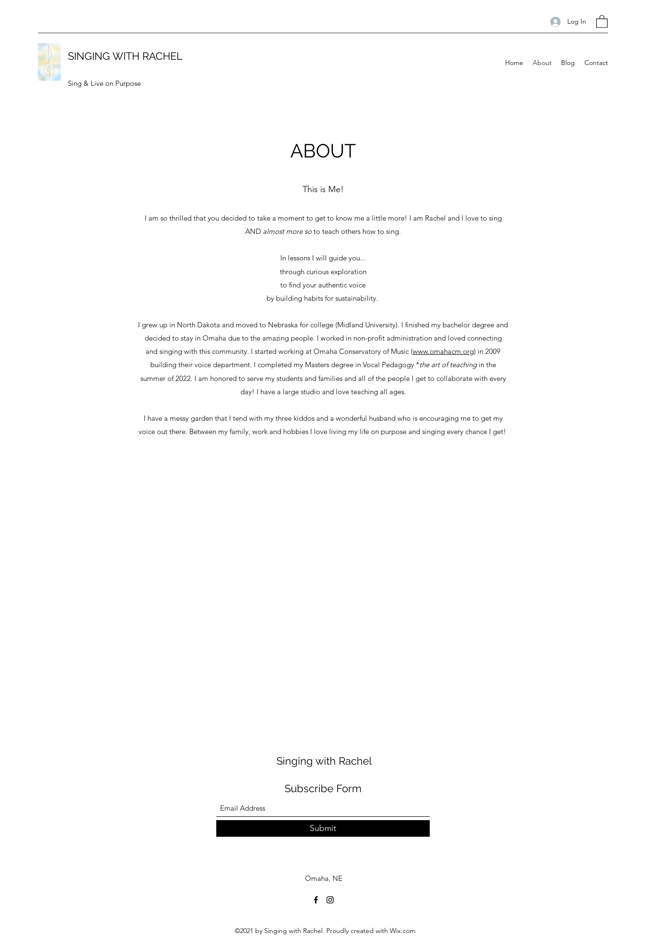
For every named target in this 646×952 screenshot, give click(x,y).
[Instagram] (330, 900)
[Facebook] (316, 900)
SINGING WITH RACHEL (125, 56)
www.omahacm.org (443, 351)
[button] (602, 21)
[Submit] (323, 828)
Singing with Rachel (324, 761)
